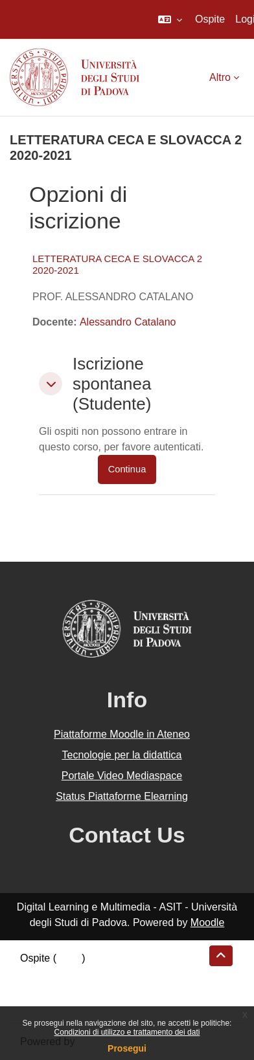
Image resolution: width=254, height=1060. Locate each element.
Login (69, 958)
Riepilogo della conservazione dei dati (107, 973)
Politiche (39, 989)
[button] (170, 19)
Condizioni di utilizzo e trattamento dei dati (127, 1032)
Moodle (207, 922)
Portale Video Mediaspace (122, 775)
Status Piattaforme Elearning (122, 796)
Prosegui (127, 1048)
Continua (127, 469)
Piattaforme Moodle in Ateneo (122, 734)
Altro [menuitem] (220, 77)
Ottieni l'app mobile (64, 1004)
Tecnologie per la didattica (121, 754)
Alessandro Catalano (128, 321)
